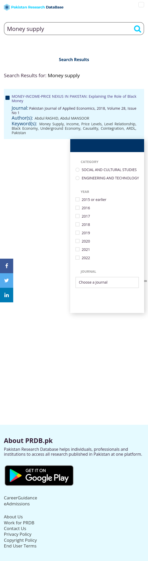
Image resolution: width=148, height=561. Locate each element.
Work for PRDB (19, 523)
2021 (86, 249)
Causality (90, 128)
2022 (86, 258)
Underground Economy (60, 128)
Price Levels (91, 123)
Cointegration (112, 128)
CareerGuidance (20, 498)
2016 (86, 208)
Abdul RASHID (46, 118)
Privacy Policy (17, 534)
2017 (86, 216)
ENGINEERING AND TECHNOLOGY (110, 178)
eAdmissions (17, 504)
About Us (13, 517)
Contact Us (15, 528)
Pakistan (19, 132)
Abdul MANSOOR (74, 118)
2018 (86, 225)
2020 (86, 241)
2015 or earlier (94, 200)
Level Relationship (119, 123)
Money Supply (51, 123)
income (72, 123)
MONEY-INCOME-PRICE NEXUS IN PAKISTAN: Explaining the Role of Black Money (74, 98)
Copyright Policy (20, 540)
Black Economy (25, 128)
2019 (86, 233)
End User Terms (20, 546)
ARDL (130, 128)
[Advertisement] (74, 349)
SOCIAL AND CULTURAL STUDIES (109, 170)
